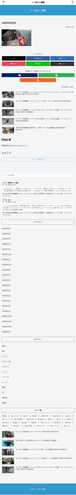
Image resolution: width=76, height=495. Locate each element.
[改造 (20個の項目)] (27, 416)
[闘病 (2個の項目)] (16, 423)
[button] (62, 64)
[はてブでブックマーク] (62, 58)
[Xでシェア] (14, 58)
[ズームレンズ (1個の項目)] (46, 423)
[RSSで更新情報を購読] (38, 80)
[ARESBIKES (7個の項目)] (20, 419)
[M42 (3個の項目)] (70, 419)
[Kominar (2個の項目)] (7, 423)
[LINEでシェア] (38, 64)
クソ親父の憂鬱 (38, 2)
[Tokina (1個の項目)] (18, 426)
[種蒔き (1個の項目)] (35, 423)
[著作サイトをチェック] (20, 75)
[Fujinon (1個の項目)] (7, 426)
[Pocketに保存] (14, 64)
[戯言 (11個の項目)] (36, 416)
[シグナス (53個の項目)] (16, 416)
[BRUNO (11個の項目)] (46, 416)
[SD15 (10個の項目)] (69, 416)
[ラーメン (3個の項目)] (61, 419)
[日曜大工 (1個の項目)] (59, 423)
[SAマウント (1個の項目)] (56, 426)
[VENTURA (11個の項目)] (58, 416)
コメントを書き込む (38, 159)
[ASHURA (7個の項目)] (32, 419)
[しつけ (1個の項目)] (69, 426)
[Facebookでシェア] (38, 58)
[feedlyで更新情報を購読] (56, 75)
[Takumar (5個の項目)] (42, 419)
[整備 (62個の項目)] (6, 416)
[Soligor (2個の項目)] (25, 423)
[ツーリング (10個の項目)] (8, 419)
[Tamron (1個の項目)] (69, 423)
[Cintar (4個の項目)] (51, 419)
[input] (38, 175)
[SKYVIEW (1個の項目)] (30, 426)
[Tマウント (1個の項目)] (43, 426)
